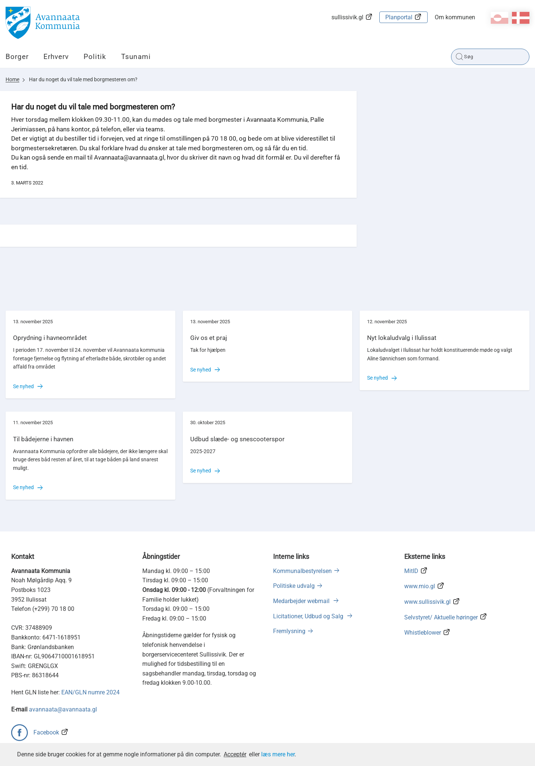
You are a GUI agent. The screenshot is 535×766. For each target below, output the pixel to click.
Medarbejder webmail (302, 601)
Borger (17, 56)
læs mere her (278, 754)
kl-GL (499, 18)
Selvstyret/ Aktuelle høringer (441, 617)
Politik (95, 56)
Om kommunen (455, 17)
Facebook (46, 732)
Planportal (398, 17)
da (520, 18)
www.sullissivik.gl (427, 601)
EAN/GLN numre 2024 (90, 692)
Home (12, 79)
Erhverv (56, 56)
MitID (411, 570)
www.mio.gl (419, 586)
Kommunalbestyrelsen (302, 570)
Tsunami (136, 56)
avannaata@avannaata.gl (63, 709)
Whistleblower (422, 632)
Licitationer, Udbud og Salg (309, 616)
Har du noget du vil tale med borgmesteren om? (83, 79)
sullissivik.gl (347, 17)
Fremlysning (289, 631)
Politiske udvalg (294, 585)
